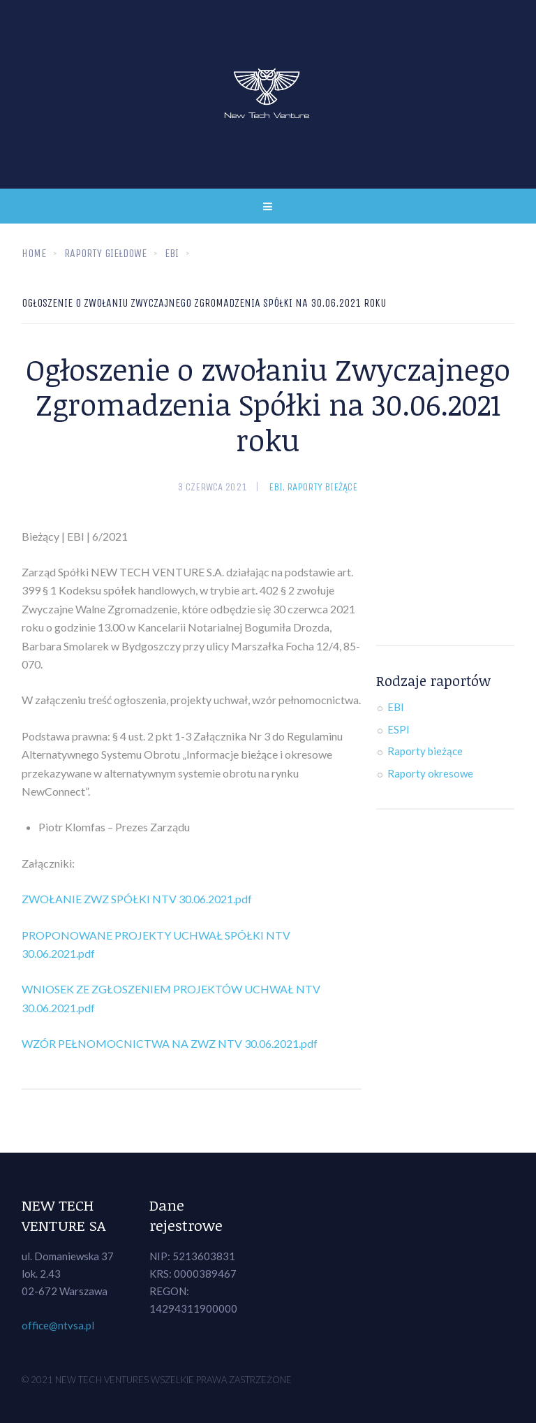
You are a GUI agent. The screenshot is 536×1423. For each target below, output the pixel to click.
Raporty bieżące (322, 487)
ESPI (398, 729)
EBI (276, 487)
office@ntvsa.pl (58, 1325)
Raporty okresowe (430, 773)
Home (34, 253)
